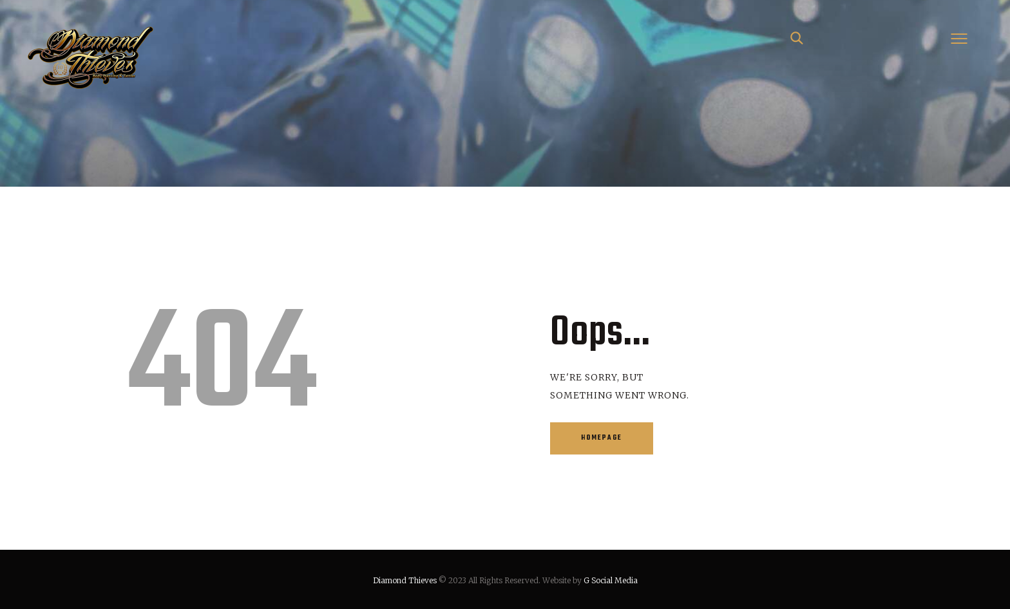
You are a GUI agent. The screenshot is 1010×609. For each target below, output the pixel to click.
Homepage (601, 438)
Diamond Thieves (405, 580)
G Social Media (611, 580)
